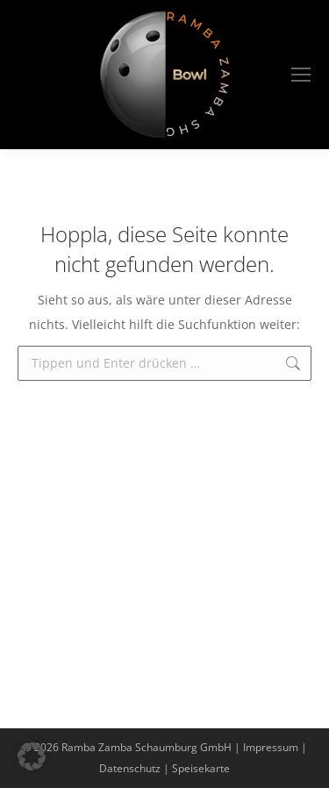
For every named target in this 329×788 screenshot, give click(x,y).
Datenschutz (130, 768)
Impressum (270, 747)
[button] (31, 756)
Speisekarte (201, 768)
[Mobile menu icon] (300, 74)
